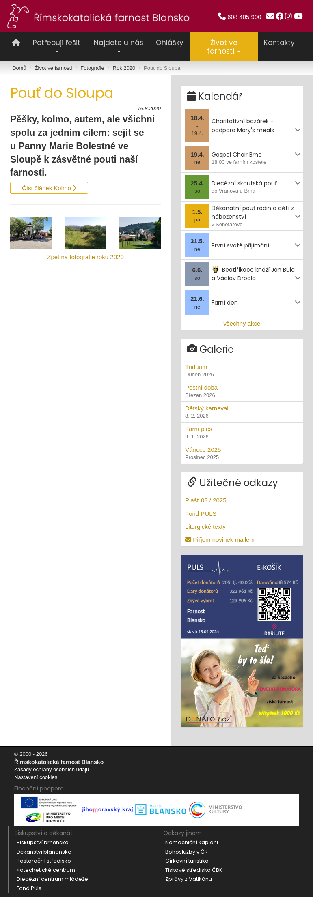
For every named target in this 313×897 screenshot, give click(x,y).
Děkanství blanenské (44, 851)
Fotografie (92, 68)
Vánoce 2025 (242, 453)
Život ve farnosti (53, 68)
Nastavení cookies (35, 777)
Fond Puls (29, 888)
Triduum (242, 370)
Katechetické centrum (46, 869)
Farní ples (242, 432)
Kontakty (279, 42)
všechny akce (242, 323)
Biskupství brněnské (43, 842)
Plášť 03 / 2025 (206, 500)
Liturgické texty (205, 526)
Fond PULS (201, 513)
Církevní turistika (187, 861)
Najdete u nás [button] (118, 45)
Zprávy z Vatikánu (188, 879)
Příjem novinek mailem (220, 539)
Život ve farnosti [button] (223, 47)
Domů (19, 68)
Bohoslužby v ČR (186, 851)
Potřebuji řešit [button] (56, 45)
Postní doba (242, 391)
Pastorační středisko (44, 861)
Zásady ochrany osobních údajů (51, 769)
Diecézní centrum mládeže (52, 879)
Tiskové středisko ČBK (193, 869)
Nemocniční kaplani (191, 842)
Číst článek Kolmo (49, 188)
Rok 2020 (124, 68)
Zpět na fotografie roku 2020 (85, 256)
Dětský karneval (242, 412)
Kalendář (214, 96)
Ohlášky (169, 42)
